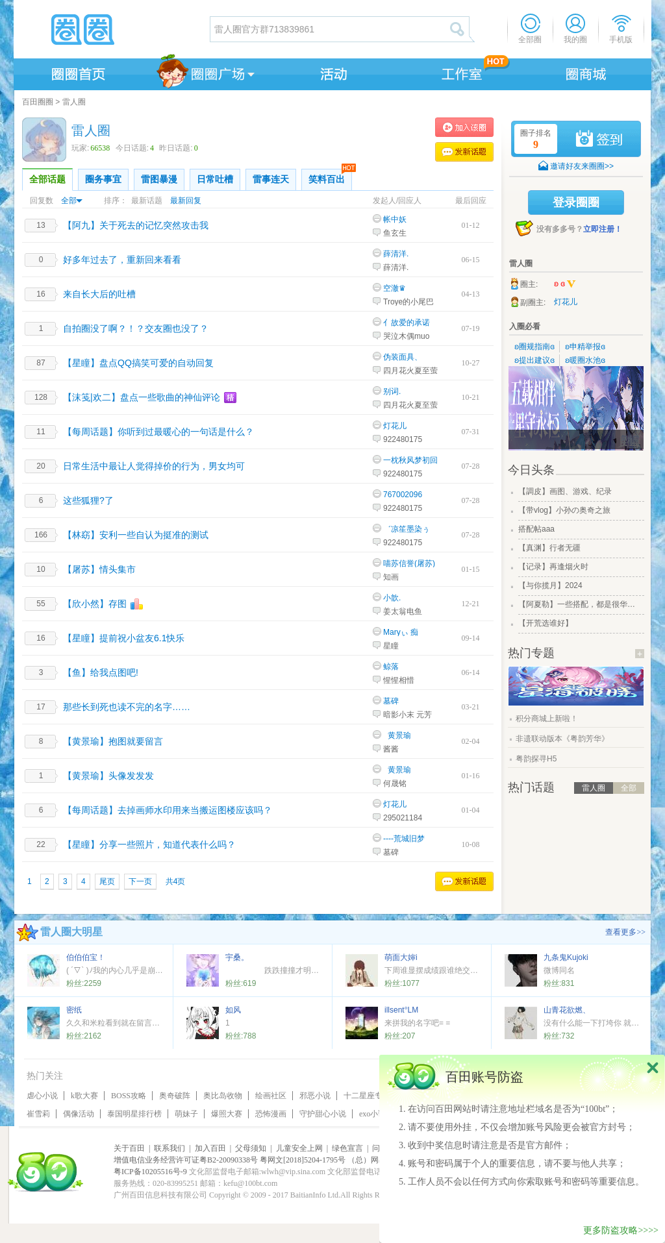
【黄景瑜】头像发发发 (108, 775)
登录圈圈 (576, 202)
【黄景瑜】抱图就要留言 (113, 741)
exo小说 (372, 1113)
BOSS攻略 (128, 1095)
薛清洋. (395, 253)
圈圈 (111, 29)
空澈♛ (394, 288)
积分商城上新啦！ (547, 718)
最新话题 (146, 200)
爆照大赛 (226, 1113)
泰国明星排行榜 (134, 1113)
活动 (331, 72)
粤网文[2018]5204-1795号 (302, 1159)
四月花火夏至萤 (410, 370)
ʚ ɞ (565, 284)
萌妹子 (186, 1113)
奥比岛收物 (222, 1095)
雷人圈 (74, 101)
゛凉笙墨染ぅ (406, 529)
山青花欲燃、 (567, 1010)
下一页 (140, 881)
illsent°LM (401, 1010)
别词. (392, 391)
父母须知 (250, 1148)
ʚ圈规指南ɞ (534, 346)
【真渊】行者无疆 (549, 547)
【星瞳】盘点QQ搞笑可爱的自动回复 (138, 363)
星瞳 (391, 645)
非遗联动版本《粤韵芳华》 (562, 738)
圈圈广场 (204, 72)
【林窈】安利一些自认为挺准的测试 (135, 535)
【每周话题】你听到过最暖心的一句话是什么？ (158, 431)
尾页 (107, 881)
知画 (391, 577)
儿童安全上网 (299, 1148)
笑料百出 (330, 176)
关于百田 (129, 1148)
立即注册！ (602, 229)
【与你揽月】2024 (550, 585)
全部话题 (47, 179)
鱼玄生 (395, 233)
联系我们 (169, 1148)
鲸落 (391, 666)
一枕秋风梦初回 (410, 460)
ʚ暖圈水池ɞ (585, 360)
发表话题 (464, 152)
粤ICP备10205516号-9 (150, 1171)
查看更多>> (625, 932)
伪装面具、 (402, 357)
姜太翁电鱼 (402, 611)
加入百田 (210, 1148)
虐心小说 (42, 1095)
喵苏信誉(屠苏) (409, 563)
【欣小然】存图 (95, 603)
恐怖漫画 (270, 1113)
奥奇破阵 (174, 1095)
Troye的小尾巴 (408, 301)
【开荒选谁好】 (545, 623)
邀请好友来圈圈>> (582, 166)
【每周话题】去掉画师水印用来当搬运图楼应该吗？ (167, 810)
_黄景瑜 (397, 735)
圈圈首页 (77, 72)
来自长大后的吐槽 (99, 294)
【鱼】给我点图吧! (100, 672)
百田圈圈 (37, 101)
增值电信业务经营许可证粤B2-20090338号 (186, 1159)
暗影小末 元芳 (407, 714)
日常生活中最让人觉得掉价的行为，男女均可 (154, 466)
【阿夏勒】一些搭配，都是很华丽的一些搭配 (580, 604)
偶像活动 (78, 1113)
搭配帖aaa (536, 529)
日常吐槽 (215, 179)
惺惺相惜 (398, 680)
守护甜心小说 (322, 1113)
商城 (586, 72)
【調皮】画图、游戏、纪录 (565, 491)
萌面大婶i (401, 957)
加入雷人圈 (464, 127)
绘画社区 (270, 1095)
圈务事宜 (103, 179)
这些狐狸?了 (88, 500)
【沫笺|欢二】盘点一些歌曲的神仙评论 (141, 397)
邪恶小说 (315, 1095)
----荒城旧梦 (404, 838)
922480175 (402, 439)
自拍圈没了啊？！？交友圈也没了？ (135, 328)
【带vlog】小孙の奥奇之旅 (564, 510)
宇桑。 (237, 957)
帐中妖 (395, 219)
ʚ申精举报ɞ (585, 346)
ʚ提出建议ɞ (534, 360)
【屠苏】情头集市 (99, 569)
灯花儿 (395, 425)
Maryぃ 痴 (400, 632)
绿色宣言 (347, 1148)
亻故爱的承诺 (406, 322)
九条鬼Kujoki (566, 957)
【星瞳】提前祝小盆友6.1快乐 (123, 638)
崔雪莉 (38, 1113)
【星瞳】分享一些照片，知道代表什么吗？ (149, 844)
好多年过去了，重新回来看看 (122, 259)
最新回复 (185, 200)
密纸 (74, 1010)
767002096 (402, 494)
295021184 (402, 817)
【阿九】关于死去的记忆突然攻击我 (135, 225)
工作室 (459, 72)
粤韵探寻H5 (536, 758)
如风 (233, 1010)
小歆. (392, 597)
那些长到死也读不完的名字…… (126, 707)
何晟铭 (395, 783)
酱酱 (391, 749)
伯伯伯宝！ (85, 957)
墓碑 (391, 701)
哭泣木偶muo (406, 336)
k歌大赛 (84, 1095)
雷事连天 (271, 179)
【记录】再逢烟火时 (553, 566)
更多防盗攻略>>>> (621, 1230)
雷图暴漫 (159, 179)
